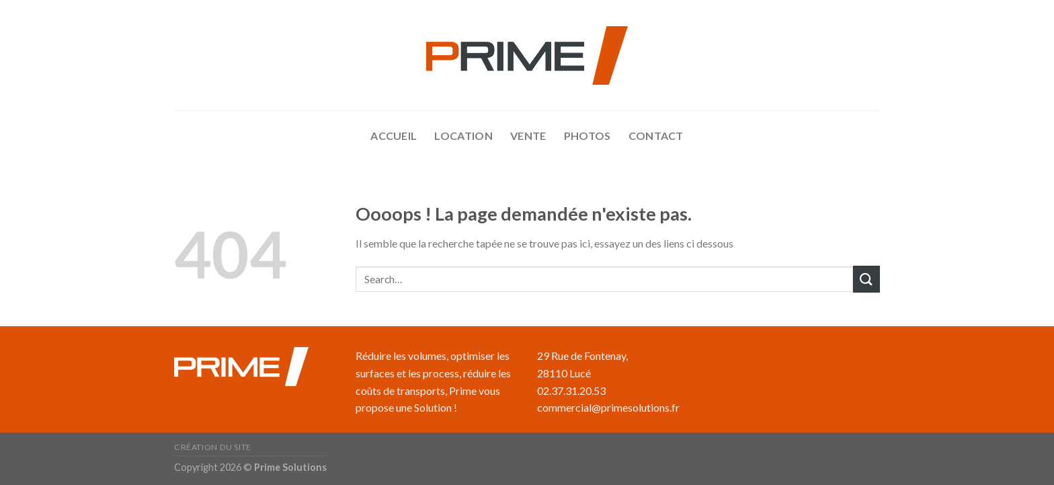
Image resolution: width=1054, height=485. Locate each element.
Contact (656, 135)
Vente (528, 135)
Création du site (212, 447)
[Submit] (866, 279)
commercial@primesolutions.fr (608, 407)
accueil (393, 135)
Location (463, 135)
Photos (587, 135)
